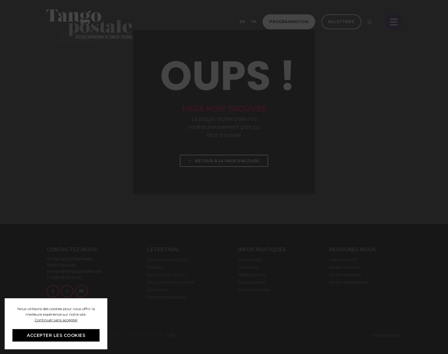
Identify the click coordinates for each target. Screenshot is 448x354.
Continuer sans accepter (56, 320)
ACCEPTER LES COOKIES (56, 335)
